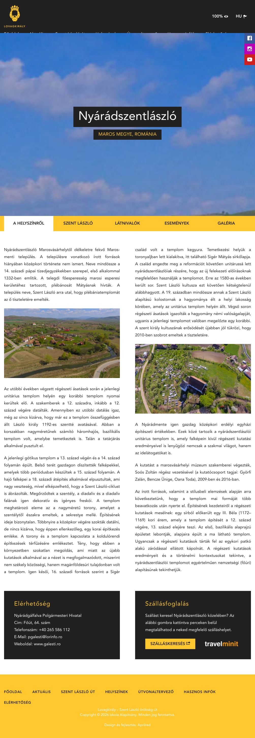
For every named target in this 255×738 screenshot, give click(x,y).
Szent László (78, 224)
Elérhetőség (17, 703)
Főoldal (13, 692)
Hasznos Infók (200, 692)
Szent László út (78, 692)
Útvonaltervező (156, 692)
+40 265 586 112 (54, 630)
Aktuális (41, 692)
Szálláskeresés (170, 643)
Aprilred (144, 725)
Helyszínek (116, 692)
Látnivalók (127, 224)
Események (177, 224)
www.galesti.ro (47, 644)
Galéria (226, 224)
